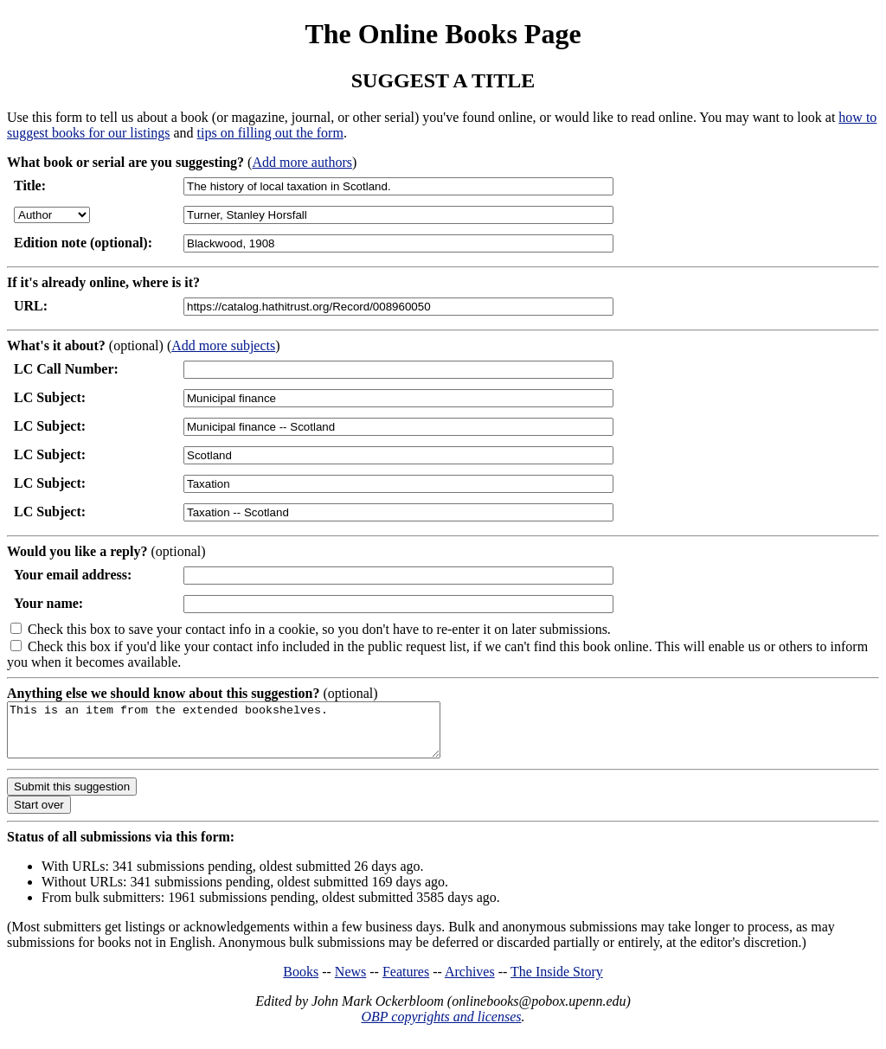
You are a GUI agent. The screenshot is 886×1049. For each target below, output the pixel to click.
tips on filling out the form (270, 132)
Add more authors (302, 162)
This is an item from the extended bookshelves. (249, 735)
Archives (470, 982)
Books (300, 982)
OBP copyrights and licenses (441, 1027)
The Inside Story (556, 982)
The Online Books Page (443, 33)
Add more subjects (223, 345)
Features (405, 982)
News (350, 982)
